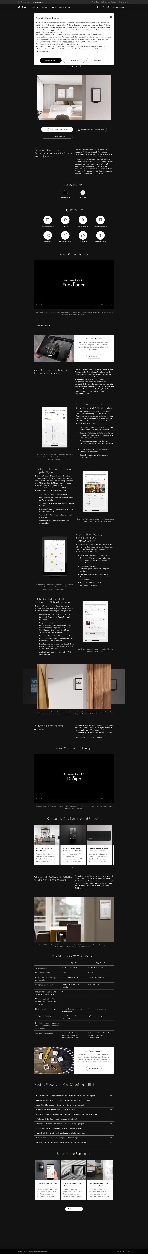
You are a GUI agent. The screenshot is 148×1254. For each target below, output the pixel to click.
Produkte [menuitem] (35, 7)
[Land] (124, 2)
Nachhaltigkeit (112, 2)
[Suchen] (97, 7)
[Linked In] (123, 1252)
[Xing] (126, 1252)
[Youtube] (121, 1252)
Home (20, 1251)
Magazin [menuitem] (53, 7)
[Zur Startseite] (22, 7)
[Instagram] (118, 1252)
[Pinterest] (129, 1252)
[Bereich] (38, 2)
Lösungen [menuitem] (44, 7)
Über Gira (95, 2)
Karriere (103, 2)
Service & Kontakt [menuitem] (64, 7)
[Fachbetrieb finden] (103, 7)
